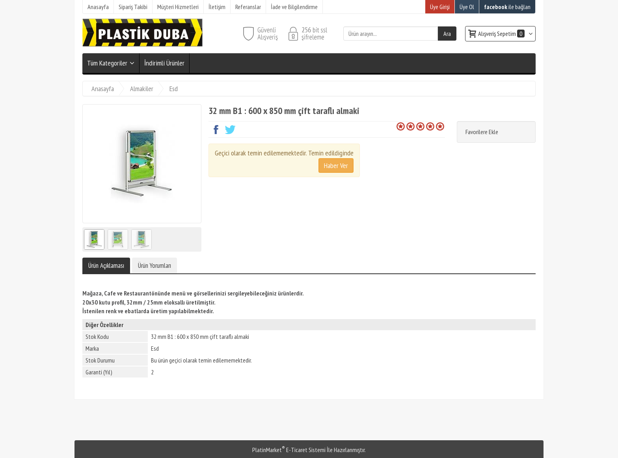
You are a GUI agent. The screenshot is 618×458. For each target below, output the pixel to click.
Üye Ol (467, 7)
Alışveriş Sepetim (502, 33)
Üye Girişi (440, 7)
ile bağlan (507, 7)
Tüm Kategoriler (107, 62)
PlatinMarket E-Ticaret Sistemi (289, 450)
